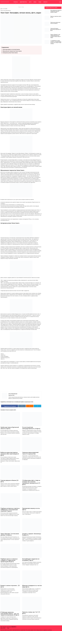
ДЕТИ (30, 1)
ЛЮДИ (40, 1)
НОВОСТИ (45, 1)
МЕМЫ (35, 1)
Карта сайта (3, 628)
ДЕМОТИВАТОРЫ (23, 1)
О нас (8, 628)
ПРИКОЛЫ (16, 1)
